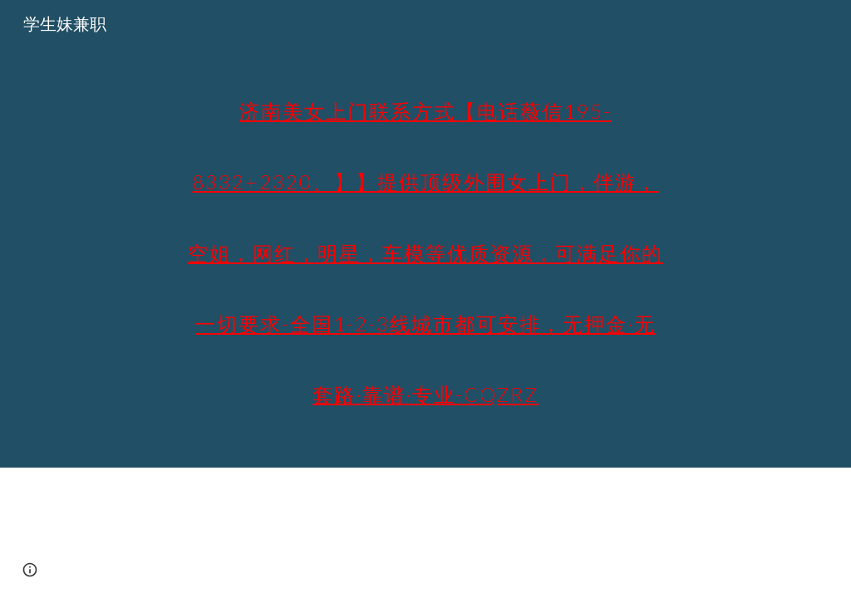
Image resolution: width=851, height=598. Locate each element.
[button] (30, 569)
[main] (425, 234)
